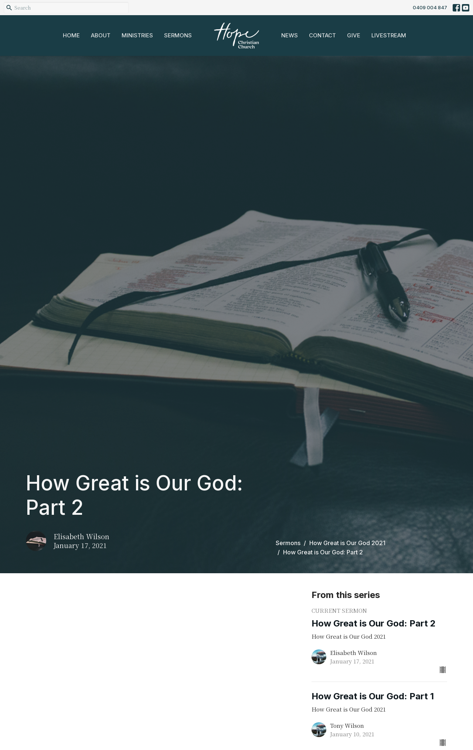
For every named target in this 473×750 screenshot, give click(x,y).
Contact (322, 35)
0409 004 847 (430, 7)
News (289, 35)
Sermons (178, 35)
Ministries (137, 35)
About (100, 35)
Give (353, 35)
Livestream (388, 35)
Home (71, 35)
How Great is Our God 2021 (347, 543)
